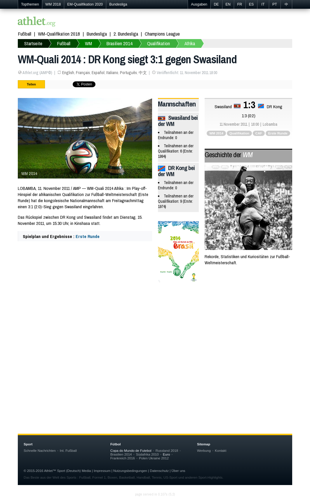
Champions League (162, 33)
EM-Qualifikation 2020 (85, 4)
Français (83, 72)
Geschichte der (228, 155)
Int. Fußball (68, 450)
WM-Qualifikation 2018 (59, 33)
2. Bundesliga (126, 33)
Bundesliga (118, 4)
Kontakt (220, 450)
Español (98, 72)
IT (262, 4)
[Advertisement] (155, 333)
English (68, 72)
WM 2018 (53, 4)
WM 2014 (216, 133)
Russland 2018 (167, 450)
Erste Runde (88, 236)
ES (251, 4)
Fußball (24, 33)
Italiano (112, 72)
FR (239, 4)
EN (227, 4)
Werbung (204, 450)
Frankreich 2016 (122, 458)
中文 (143, 72)
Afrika (189, 43)
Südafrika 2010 (147, 454)
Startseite (33, 43)
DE (216, 4)
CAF (258, 133)
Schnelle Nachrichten (40, 450)
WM (88, 43)
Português (128, 72)
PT (274, 4)
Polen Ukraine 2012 (154, 458)
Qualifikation (158, 43)
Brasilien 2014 (120, 43)
